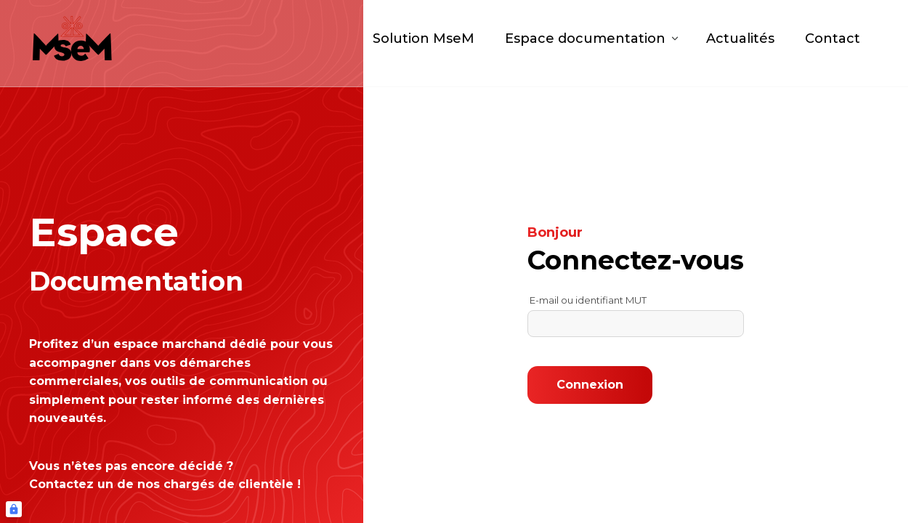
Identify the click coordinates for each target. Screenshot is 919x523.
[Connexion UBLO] (14, 509)
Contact (832, 44)
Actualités (740, 44)
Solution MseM (423, 44)
